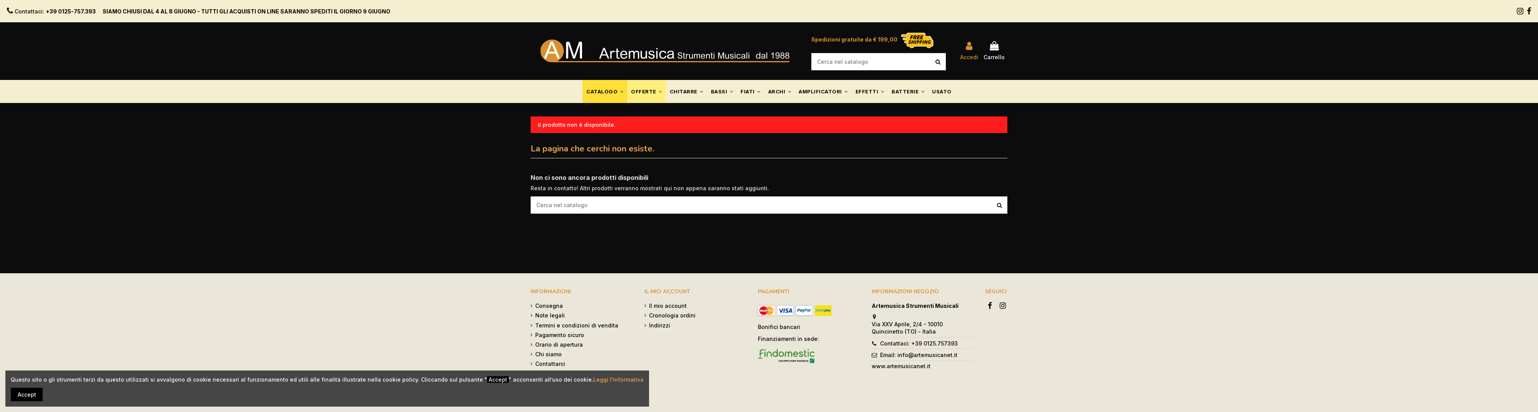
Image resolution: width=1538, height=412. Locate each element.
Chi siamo (548, 354)
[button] (605, 91)
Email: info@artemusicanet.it (918, 355)
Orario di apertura (559, 344)
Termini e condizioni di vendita (576, 325)
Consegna (549, 305)
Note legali (550, 315)
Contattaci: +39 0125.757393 (919, 343)
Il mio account (668, 305)
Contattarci (550, 363)
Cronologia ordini (672, 315)
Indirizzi (659, 325)
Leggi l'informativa (618, 379)
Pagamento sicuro (559, 335)
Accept (27, 394)
